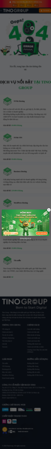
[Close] (49, 210)
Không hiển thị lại (25, 238)
